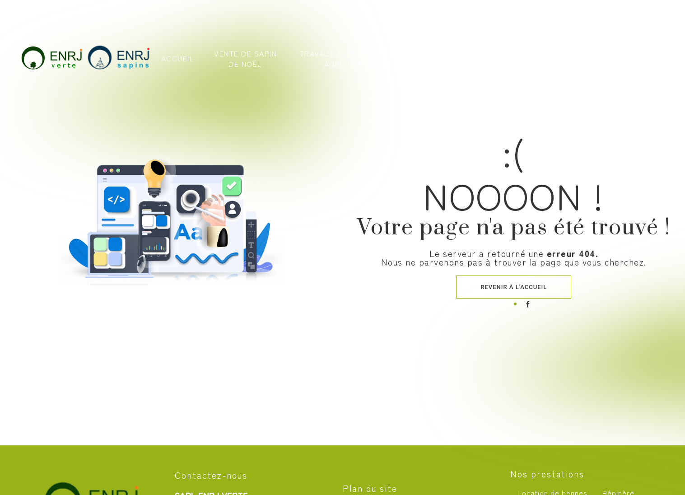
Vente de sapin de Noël (245, 60)
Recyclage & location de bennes (461, 60)
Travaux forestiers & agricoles (345, 60)
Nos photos (544, 60)
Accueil (178, 60)
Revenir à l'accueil (513, 287)
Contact (596, 60)
